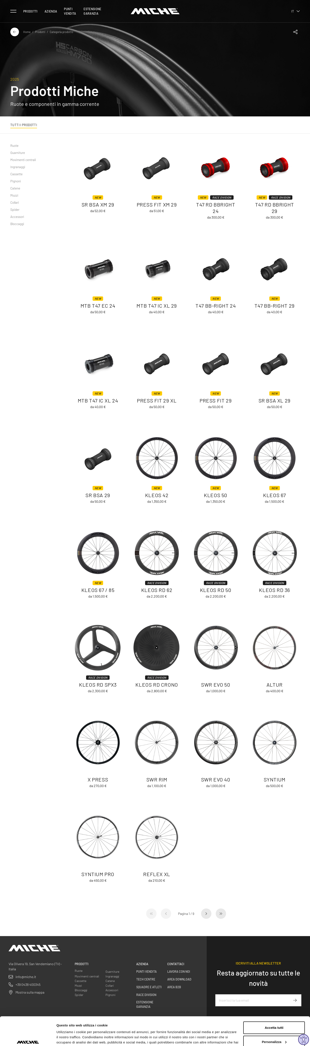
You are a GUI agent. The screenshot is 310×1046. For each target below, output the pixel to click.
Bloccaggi (17, 224)
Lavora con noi (178, 971)
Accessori (17, 217)
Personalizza (274, 1020)
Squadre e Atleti (149, 987)
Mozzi (14, 195)
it (295, 11)
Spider (14, 209)
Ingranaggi (17, 167)
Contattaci (175, 964)
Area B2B (174, 987)
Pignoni (15, 181)
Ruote (14, 145)
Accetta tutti (274, 1006)
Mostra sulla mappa (30, 992)
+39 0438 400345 (28, 984)
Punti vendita (70, 11)
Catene (15, 188)
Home (27, 32)
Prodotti (30, 11)
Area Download (179, 979)
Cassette (16, 174)
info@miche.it (26, 977)
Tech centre (145, 979)
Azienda (51, 11)
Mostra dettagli (68, 1037)
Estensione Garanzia (92, 11)
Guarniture (17, 153)
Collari (14, 202)
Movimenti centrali (23, 160)
